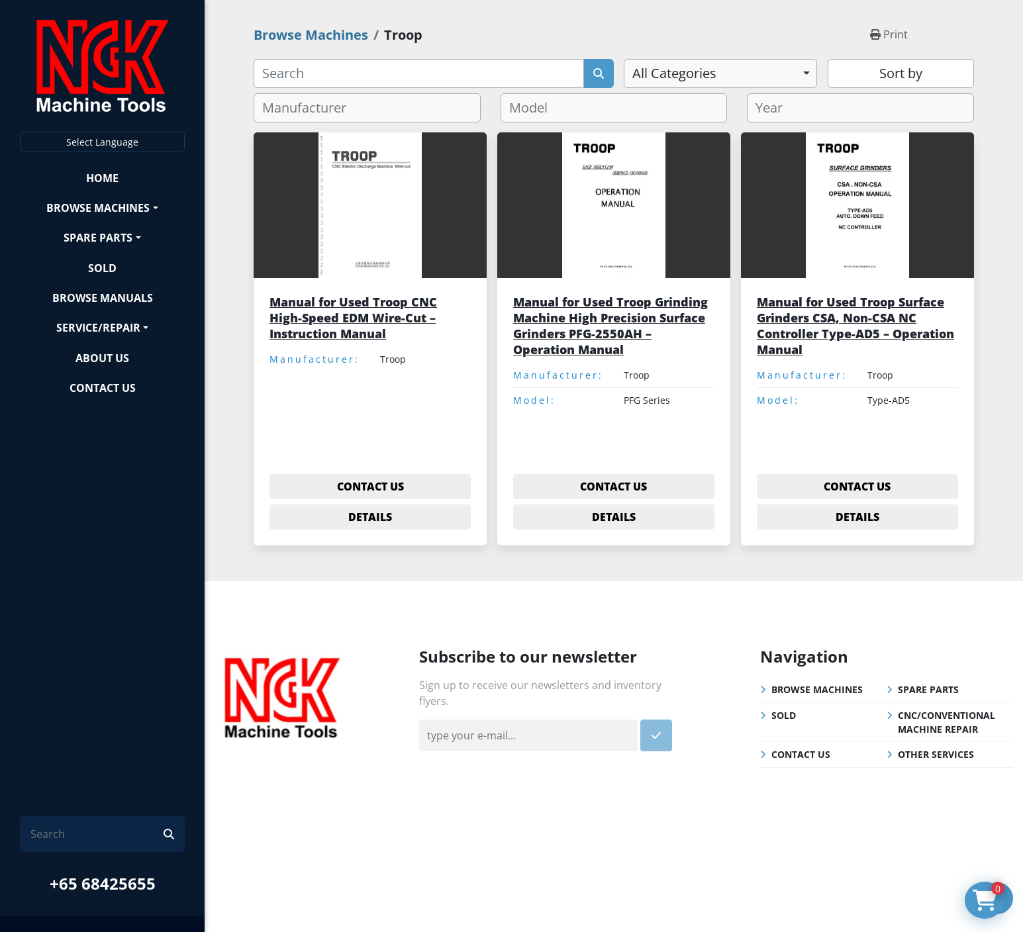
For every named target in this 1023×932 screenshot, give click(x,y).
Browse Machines (98, 208)
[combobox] (720, 73)
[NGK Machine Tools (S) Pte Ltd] (282, 695)
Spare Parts (98, 237)
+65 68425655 (103, 883)
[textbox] (309, 108)
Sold (102, 268)
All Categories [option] (674, 73)
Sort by (900, 73)
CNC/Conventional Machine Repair (946, 722)
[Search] (97, 834)
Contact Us (103, 388)
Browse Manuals (102, 298)
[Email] (528, 735)
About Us (102, 358)
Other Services (936, 754)
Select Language (102, 142)
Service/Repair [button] (98, 327)
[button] (102, 207)
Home (102, 178)
